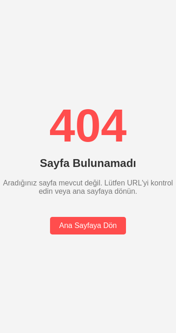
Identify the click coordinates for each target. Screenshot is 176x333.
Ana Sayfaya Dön (88, 225)
